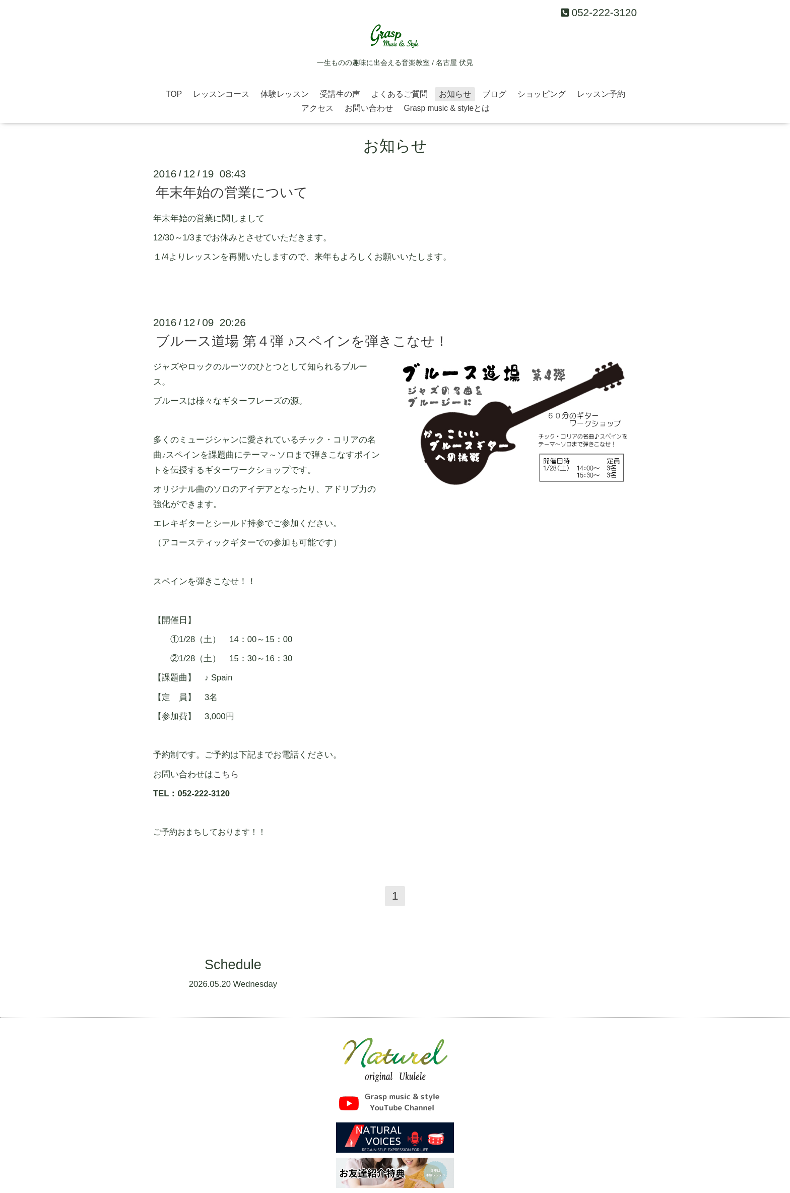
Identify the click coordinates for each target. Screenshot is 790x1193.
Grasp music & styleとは (447, 108)
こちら (226, 774)
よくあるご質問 (399, 94)
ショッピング (541, 94)
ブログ (494, 94)
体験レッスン (284, 94)
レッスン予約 (601, 94)
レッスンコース (221, 94)
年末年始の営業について (232, 192)
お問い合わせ (369, 108)
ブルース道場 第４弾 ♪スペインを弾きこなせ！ (302, 341)
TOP (174, 94)
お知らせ (455, 94)
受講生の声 (340, 94)
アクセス (317, 108)
